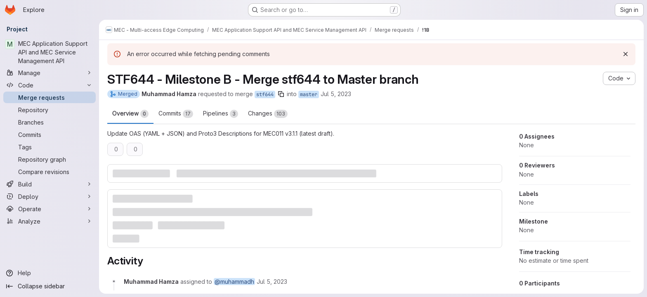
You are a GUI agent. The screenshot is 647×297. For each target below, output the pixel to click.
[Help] (49, 273)
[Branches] (49, 122)
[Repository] (49, 110)
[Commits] (49, 134)
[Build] (49, 184)
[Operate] (49, 208)
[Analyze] (49, 221)
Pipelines (220, 114)
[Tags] (49, 147)
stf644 (265, 94)
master (308, 94)
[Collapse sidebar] (49, 286)
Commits (175, 114)
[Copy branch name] (281, 94)
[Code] (49, 85)
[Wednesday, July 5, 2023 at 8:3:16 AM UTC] (272, 281)
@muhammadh (234, 281)
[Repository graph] (49, 159)
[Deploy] (49, 196)
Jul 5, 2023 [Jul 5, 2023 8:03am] (336, 93)
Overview (130, 114)
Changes (268, 114)
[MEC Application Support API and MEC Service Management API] (49, 52)
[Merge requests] (49, 97)
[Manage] (49, 72)
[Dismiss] (625, 54)
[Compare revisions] (49, 171)
